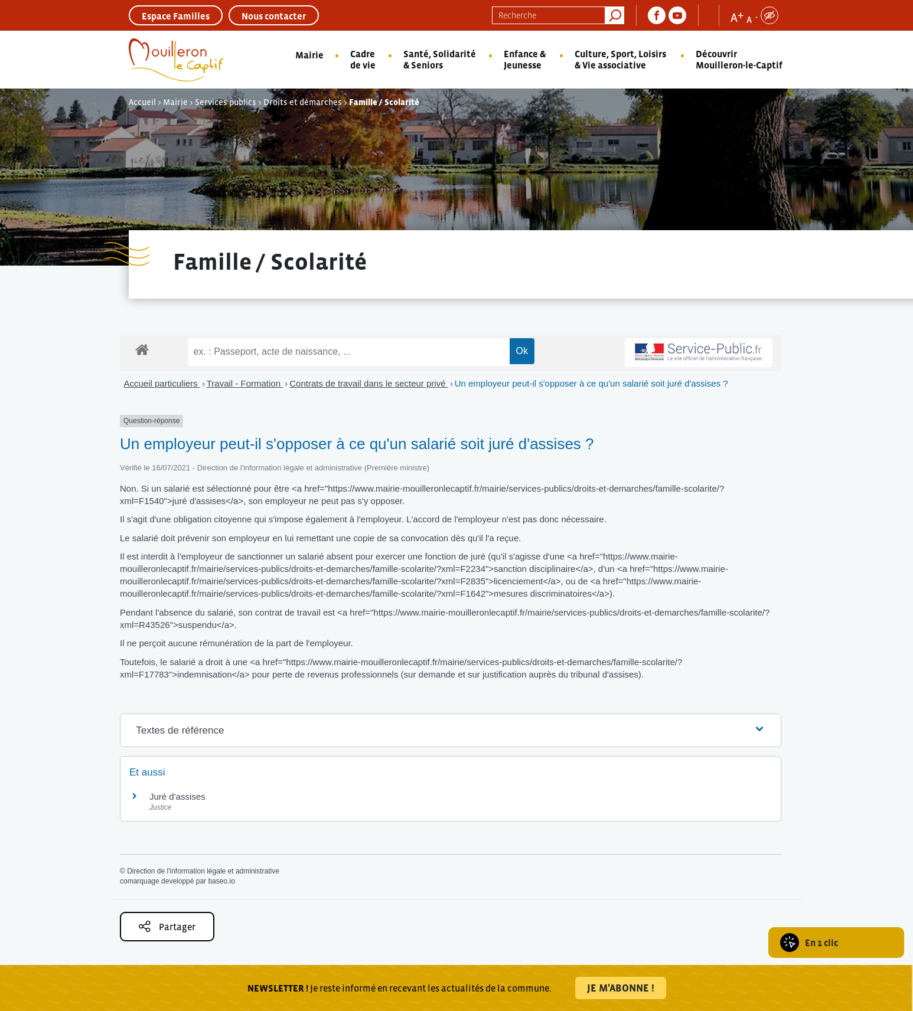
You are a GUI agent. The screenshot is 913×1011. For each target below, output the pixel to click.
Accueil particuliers (162, 383)
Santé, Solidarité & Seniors (439, 59)
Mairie (309, 55)
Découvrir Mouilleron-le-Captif (739, 59)
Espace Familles (176, 16)
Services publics (225, 102)
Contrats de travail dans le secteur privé (368, 383)
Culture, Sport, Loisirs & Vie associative (620, 59)
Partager (167, 926)
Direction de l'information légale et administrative (203, 871)
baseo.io (221, 881)
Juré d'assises (177, 796)
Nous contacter (274, 16)
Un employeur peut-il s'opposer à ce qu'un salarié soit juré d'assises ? (591, 383)
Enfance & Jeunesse (525, 59)
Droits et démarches (302, 102)
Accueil (142, 102)
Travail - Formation (245, 383)
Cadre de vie (363, 59)
